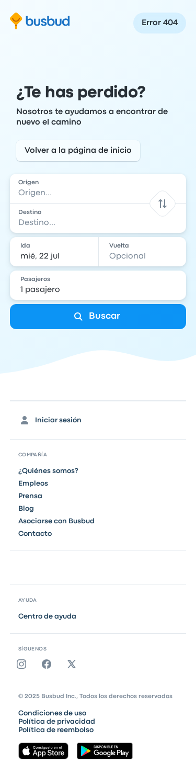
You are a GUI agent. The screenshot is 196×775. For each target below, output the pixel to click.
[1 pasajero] (99, 285)
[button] (162, 203)
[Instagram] (23, 664)
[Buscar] (98, 316)
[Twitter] (73, 664)
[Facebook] (48, 664)
